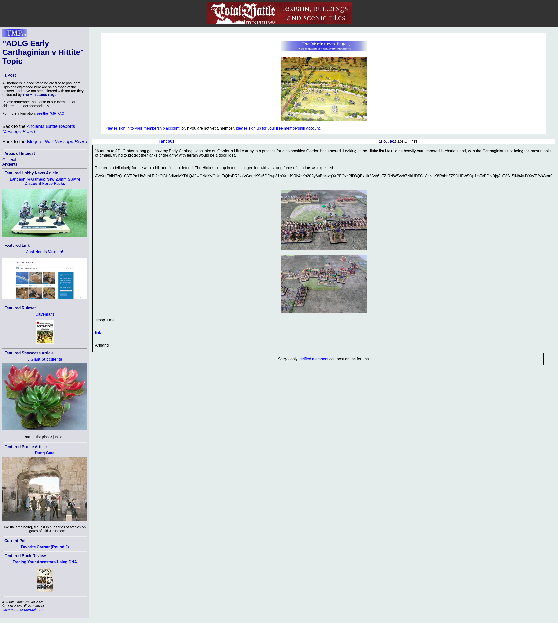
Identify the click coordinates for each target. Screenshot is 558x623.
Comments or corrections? (22, 610)
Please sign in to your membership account (142, 128)
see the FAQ (50, 113)
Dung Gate (45, 453)
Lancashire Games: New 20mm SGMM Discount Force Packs (45, 181)
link (98, 333)
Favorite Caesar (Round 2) (45, 547)
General (9, 160)
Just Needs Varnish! (44, 252)
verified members (313, 359)
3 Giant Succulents (44, 359)
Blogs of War (57, 141)
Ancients (9, 164)
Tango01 (166, 141)
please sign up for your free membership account (278, 128)
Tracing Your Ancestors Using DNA (45, 562)
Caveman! (45, 314)
